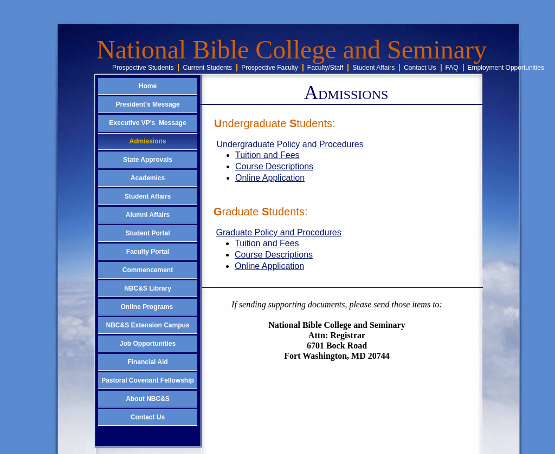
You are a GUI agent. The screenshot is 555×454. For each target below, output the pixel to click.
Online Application (270, 177)
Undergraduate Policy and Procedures (289, 144)
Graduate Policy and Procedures (278, 232)
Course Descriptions (274, 166)
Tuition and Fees (267, 155)
